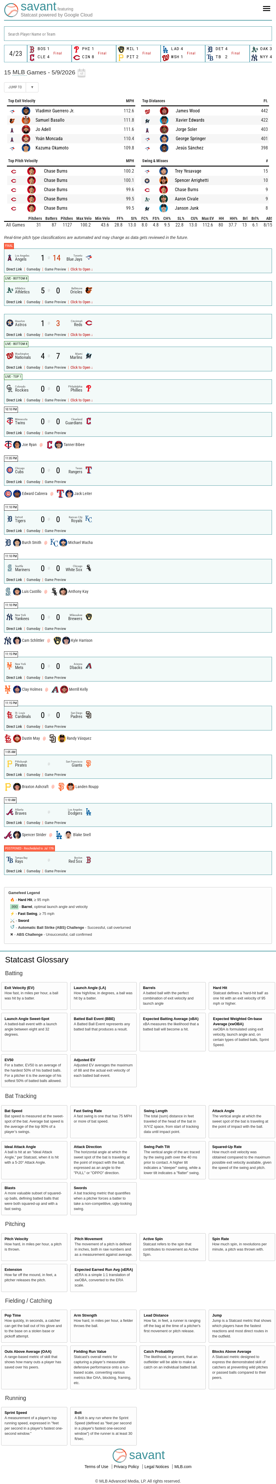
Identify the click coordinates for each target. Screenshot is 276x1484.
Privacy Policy (127, 1466)
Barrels (149, 988)
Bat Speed (14, 1111)
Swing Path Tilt (157, 1147)
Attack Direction (88, 1147)
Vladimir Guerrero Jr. (55, 111)
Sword (23, 921)
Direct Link (14, 269)
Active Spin (153, 1239)
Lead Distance (156, 1315)
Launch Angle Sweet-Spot (27, 1019)
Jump (217, 1315)
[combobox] (138, 33)
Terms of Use (96, 1466)
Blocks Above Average (231, 1352)
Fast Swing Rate (88, 1111)
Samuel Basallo (50, 120)
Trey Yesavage (188, 171)
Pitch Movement (89, 1239)
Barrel (27, 907)
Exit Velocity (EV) (19, 988)
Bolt (78, 1413)
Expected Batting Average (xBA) (171, 1019)
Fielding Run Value (90, 1352)
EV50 (9, 1060)
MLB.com (182, 1466)
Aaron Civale (187, 199)
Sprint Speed (16, 1413)
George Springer (191, 138)
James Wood (188, 111)
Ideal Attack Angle (20, 1147)
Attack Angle (223, 1111)
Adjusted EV (84, 1060)
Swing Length (156, 1111)
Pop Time (13, 1315)
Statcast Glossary (36, 959)
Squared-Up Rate (227, 1147)
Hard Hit (25, 900)
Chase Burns (55, 171)
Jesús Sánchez (189, 148)
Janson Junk (187, 208)
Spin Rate (220, 1239)
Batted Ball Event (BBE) (94, 1019)
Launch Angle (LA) (90, 988)
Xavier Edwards (190, 120)
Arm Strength (85, 1315)
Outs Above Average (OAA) (28, 1352)
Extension (13, 1270)
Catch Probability (159, 1352)
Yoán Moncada (49, 138)
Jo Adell (43, 129)
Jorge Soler (186, 129)
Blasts (10, 1188)
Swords (80, 1188)
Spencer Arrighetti (192, 180)
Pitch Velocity (16, 1239)
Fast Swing (27, 914)
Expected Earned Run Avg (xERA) (104, 1270)
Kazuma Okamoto (52, 148)
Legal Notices (157, 1466)
